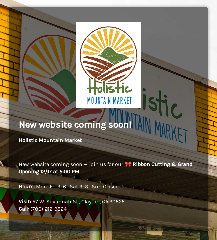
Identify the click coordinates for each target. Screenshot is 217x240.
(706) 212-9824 (48, 209)
